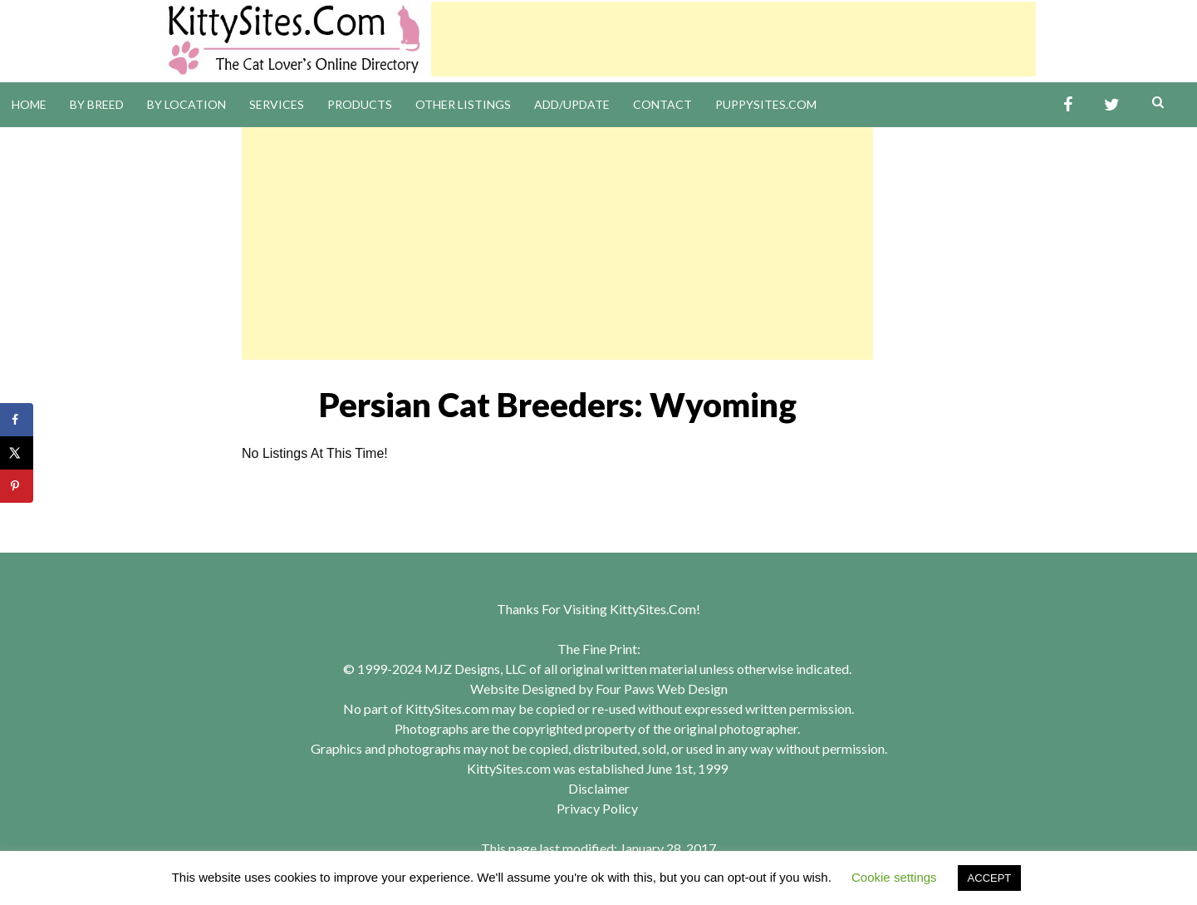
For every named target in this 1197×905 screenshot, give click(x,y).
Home (29, 104)
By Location (186, 104)
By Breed (97, 104)
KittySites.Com (653, 609)
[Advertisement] (733, 39)
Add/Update (572, 104)
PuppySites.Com (766, 104)
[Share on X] (16, 453)
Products (359, 104)
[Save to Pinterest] (16, 486)
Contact (662, 104)
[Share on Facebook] (16, 419)
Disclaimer (599, 788)
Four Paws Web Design (662, 688)
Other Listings (463, 104)
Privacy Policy (597, 808)
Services (276, 104)
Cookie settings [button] (894, 877)
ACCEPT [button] (990, 878)
